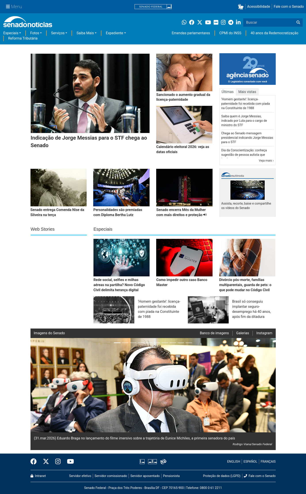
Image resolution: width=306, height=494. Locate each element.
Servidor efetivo (80, 476)
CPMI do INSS (230, 33)
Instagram (264, 333)
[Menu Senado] (14, 6)
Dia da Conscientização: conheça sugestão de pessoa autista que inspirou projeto (244, 154)
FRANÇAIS (268, 462)
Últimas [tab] (228, 92)
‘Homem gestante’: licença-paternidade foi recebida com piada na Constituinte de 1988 (245, 103)
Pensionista (171, 476)
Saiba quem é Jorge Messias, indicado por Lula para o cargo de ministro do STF (244, 120)
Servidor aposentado (145, 476)
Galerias (242, 333)
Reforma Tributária (23, 38)
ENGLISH (233, 462)
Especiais (10, 33)
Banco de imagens (214, 333)
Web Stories (43, 229)
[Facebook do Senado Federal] (35, 461)
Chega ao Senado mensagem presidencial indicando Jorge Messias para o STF (247, 137)
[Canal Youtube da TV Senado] (69, 461)
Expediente (114, 33)
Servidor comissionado (111, 476)
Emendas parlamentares (191, 33)
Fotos (34, 33)
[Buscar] (298, 23)
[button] (241, 7)
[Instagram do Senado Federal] (58, 461)
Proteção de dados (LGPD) (222, 476)
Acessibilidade (258, 6)
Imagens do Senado (49, 333)
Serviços (58, 33)
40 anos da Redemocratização (274, 33)
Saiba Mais (85, 33)
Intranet (38, 476)
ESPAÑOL (250, 462)
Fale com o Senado (289, 6)
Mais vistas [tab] (247, 92)
